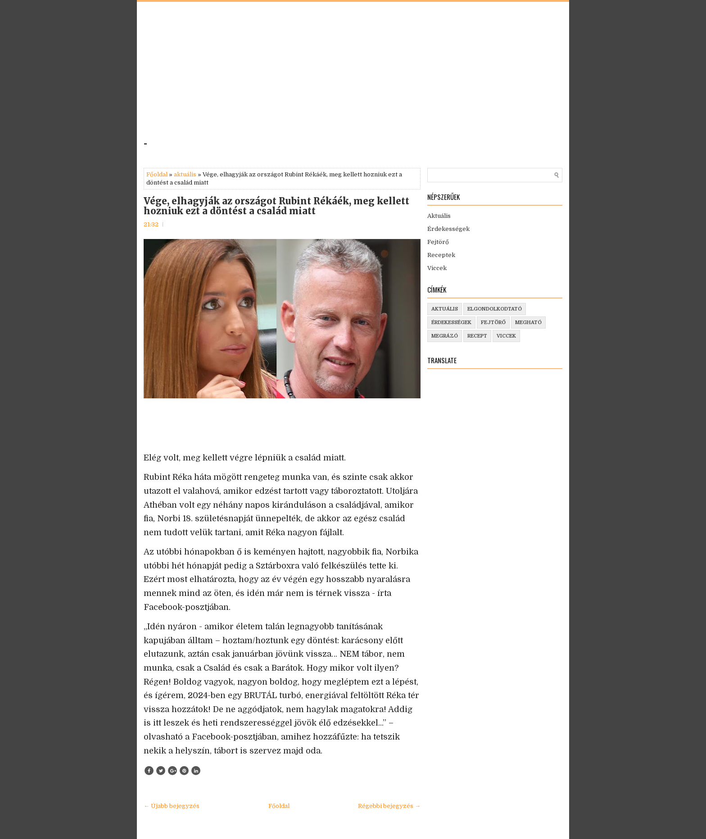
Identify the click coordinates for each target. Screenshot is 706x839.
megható (528, 322)
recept (477, 336)
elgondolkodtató (494, 309)
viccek (506, 336)
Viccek (437, 268)
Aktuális (439, 215)
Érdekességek (448, 229)
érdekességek (451, 322)
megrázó (444, 336)
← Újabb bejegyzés (171, 806)
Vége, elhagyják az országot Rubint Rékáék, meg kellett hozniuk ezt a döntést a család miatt (276, 206)
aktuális (185, 174)
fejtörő (493, 322)
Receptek (441, 255)
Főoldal (156, 174)
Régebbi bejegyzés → (389, 806)
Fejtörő (438, 242)
